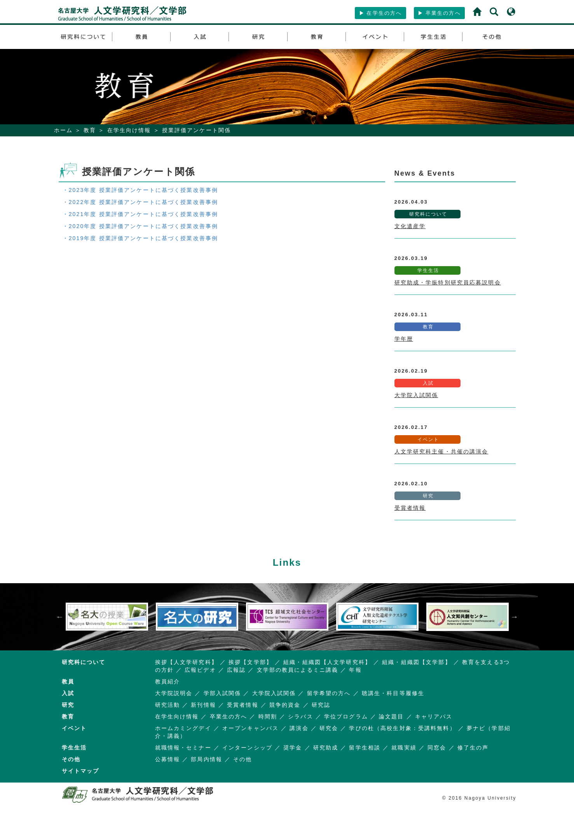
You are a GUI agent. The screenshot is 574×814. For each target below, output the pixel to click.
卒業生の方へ (439, 13)
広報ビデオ (200, 670)
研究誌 (321, 705)
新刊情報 (203, 705)
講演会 (299, 728)
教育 (90, 130)
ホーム (63, 130)
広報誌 (236, 670)
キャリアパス (434, 716)
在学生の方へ (380, 13)
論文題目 (391, 716)
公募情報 (167, 759)
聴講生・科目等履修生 (393, 693)
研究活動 (167, 705)
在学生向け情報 (129, 130)
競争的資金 (285, 705)
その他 (242, 759)
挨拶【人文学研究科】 (186, 662)
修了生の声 (473, 747)
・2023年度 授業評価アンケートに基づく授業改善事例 (140, 190)
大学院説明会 (174, 693)
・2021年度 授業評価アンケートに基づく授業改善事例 (140, 214)
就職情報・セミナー (183, 747)
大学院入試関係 (416, 395)
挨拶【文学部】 (250, 662)
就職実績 (404, 747)
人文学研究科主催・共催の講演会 (441, 451)
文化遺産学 (410, 226)
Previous (60, 617)
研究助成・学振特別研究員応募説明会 (447, 282)
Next (514, 617)
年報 (355, 670)
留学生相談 (364, 747)
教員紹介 (167, 681)
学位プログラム (346, 716)
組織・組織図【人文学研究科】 (327, 662)
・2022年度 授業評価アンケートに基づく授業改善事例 (140, 202)
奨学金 (292, 747)
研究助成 (325, 747)
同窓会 (436, 747)
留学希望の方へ (329, 693)
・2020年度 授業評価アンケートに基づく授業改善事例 (140, 226)
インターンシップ (247, 747)
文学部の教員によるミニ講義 (297, 670)
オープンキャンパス (250, 728)
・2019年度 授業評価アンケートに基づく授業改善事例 (140, 238)
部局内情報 (206, 759)
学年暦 (403, 339)
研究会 (328, 728)
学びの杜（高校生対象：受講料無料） (402, 728)
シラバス (300, 716)
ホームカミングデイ (183, 728)
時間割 (267, 716)
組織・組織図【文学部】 (416, 662)
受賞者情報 (410, 508)
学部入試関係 (222, 693)
